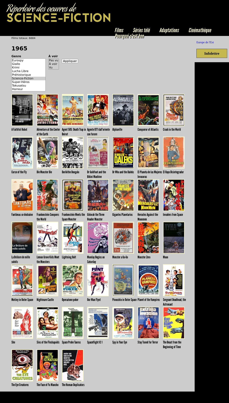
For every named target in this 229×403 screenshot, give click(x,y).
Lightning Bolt (69, 257)
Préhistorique (28, 75)
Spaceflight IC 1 (95, 342)
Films (118, 30)
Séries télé (141, 30)
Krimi (28, 67)
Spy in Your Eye (119, 342)
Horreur (28, 89)
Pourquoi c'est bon (129, 36)
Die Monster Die (44, 172)
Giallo (28, 64)
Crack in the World (172, 129)
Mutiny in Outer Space (22, 300)
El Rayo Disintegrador (173, 172)
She (13, 342)
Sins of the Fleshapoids (48, 342)
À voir (53, 56)
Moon (165, 257)
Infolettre (211, 53)
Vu (54, 67)
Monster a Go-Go (120, 257)
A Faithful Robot (19, 129)
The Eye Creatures (20, 385)
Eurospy (28, 60)
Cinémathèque (199, 30)
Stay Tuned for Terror (148, 342)
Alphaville (117, 129)
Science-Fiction (28, 78)
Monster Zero (144, 257)
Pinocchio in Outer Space (124, 300)
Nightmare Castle (45, 300)
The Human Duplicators (73, 385)
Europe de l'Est (205, 42)
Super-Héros (28, 82)
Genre (16, 56)
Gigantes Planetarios (122, 214)
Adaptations (169, 30)
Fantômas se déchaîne (22, 214)
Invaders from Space (173, 214)
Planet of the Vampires (149, 300)
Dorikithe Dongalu (70, 172)
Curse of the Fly (19, 172)
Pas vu (54, 60)
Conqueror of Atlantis (148, 129)
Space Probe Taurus (71, 342)
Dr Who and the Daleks (123, 172)
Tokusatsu (28, 85)
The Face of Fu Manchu (48, 385)
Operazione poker (70, 300)
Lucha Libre (28, 71)
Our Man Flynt (94, 300)
